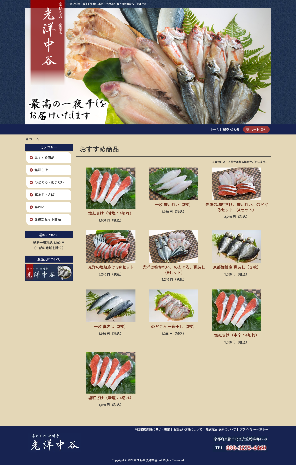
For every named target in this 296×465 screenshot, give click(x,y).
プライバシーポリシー (253, 429)
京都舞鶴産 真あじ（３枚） (237, 267)
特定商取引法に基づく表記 (152, 429)
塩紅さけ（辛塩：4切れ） (110, 398)
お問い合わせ (230, 129)
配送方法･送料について (221, 429)
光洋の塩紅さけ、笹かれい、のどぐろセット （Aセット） (236, 207)
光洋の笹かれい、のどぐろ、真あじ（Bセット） (173, 269)
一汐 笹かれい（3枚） (174, 204)
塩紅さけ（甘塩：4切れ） (110, 213)
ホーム (214, 129)
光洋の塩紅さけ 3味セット (111, 267)
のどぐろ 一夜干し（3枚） (174, 326)
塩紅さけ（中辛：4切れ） (236, 335)
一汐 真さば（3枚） (111, 326)
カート (256, 129)
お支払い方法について (187, 429)
